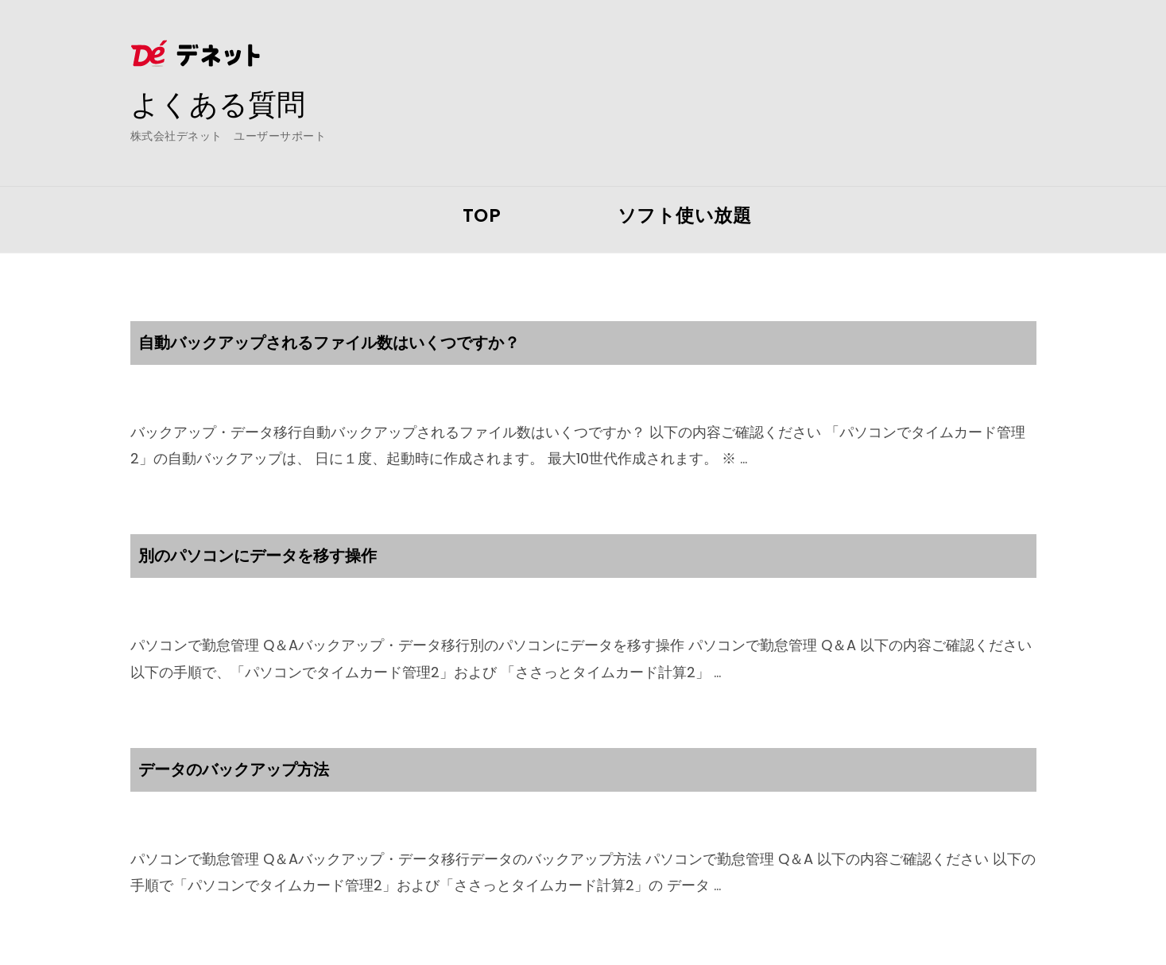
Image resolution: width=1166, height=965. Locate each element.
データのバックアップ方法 (233, 769)
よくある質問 (217, 104)
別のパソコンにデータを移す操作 (257, 556)
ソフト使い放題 (685, 215)
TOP (482, 215)
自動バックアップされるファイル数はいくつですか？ (329, 342)
